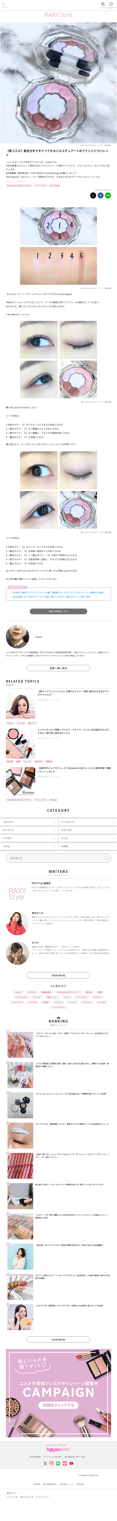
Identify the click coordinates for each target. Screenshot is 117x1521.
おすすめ (31, 992)
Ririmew (53, 799)
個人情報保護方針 (50, 1484)
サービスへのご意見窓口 (52, 1457)
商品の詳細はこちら (58, 611)
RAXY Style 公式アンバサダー (19, 185)
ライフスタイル (59, 1007)
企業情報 (36, 1484)
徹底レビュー (52, 997)
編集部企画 (46, 992)
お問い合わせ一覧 (26, 1497)
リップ (67, 997)
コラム (6, 846)
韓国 (18, 761)
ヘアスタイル (82, 997)
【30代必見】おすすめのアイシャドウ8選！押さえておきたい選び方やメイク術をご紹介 (51, 596)
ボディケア (66, 830)
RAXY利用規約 (35, 1457)
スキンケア (8, 821)
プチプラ (97, 997)
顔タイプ (32, 723)
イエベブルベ (17, 1002)
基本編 (10, 761)
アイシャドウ (40, 185)
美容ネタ (38, 761)
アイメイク (20, 181)
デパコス (58, 1002)
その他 (64, 846)
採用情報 (80, 1484)
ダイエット (87, 1002)
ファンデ (72, 1002)
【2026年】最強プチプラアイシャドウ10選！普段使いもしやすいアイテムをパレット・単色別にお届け (57, 592)
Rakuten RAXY (16, 5)
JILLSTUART (55, 185)
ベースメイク (67, 821)
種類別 (49, 761)
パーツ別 (21, 723)
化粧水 (45, 1002)
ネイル (64, 838)
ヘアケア (7, 838)
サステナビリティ (42, 1497)
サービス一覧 (12, 1497)
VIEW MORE (58, 975)
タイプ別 (101, 1002)
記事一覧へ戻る (58, 668)
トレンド (27, 761)
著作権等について (67, 1484)
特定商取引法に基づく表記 (75, 1457)
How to (10, 723)
